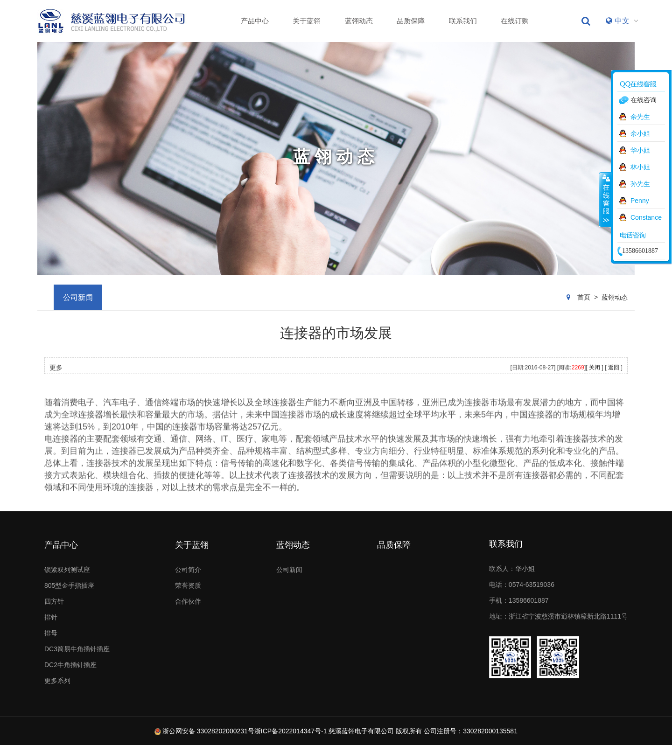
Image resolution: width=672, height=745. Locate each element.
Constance (646, 217)
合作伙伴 (188, 601)
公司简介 (188, 569)
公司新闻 (78, 297)
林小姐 (640, 167)
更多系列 (57, 680)
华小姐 (640, 150)
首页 (583, 297)
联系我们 (463, 21)
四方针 (54, 601)
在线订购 (515, 21)
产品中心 (255, 21)
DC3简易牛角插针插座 (77, 649)
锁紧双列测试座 (67, 569)
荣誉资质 (188, 585)
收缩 (605, 199)
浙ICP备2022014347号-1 (290, 731)
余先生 (640, 116)
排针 (50, 617)
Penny (639, 200)
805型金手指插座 (69, 585)
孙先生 (640, 184)
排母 (50, 633)
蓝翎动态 (359, 21)
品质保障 (411, 21)
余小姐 (640, 133)
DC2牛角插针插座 (70, 664)
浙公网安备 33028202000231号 (208, 731)
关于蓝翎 (307, 21)
